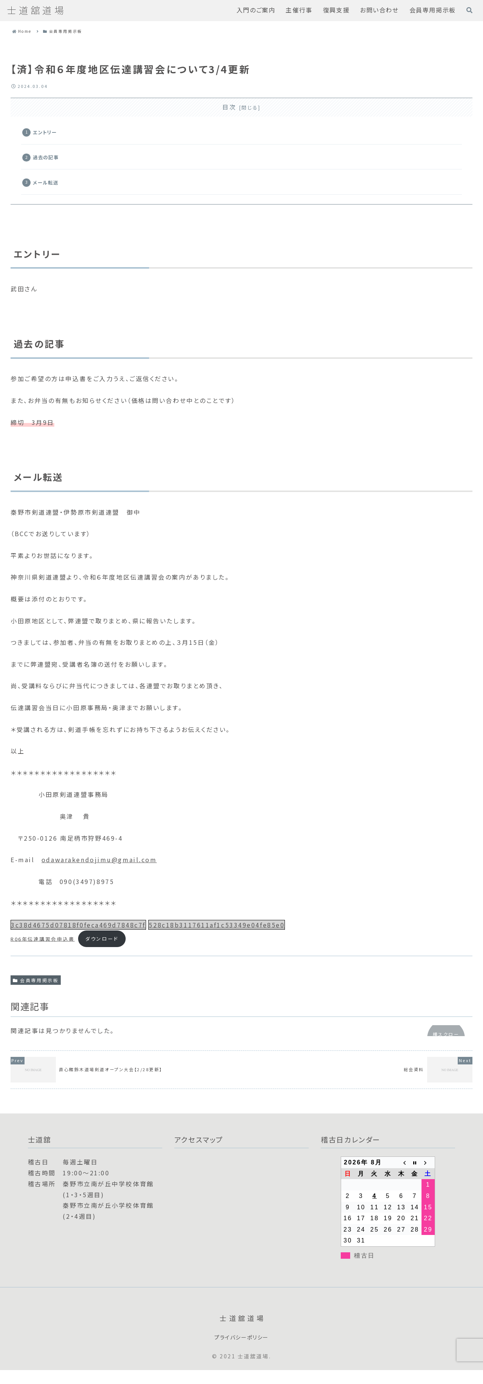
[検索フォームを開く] (469, 10)
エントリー (49, 134)
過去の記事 (50, 163)
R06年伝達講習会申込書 (43, 951)
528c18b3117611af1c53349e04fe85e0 (217, 937)
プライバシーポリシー (241, 1350)
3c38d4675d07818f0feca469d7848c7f (78, 937)
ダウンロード (101, 951)
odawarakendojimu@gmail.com (99, 872)
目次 (229, 107)
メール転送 (49, 191)
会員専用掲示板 (35, 992)
